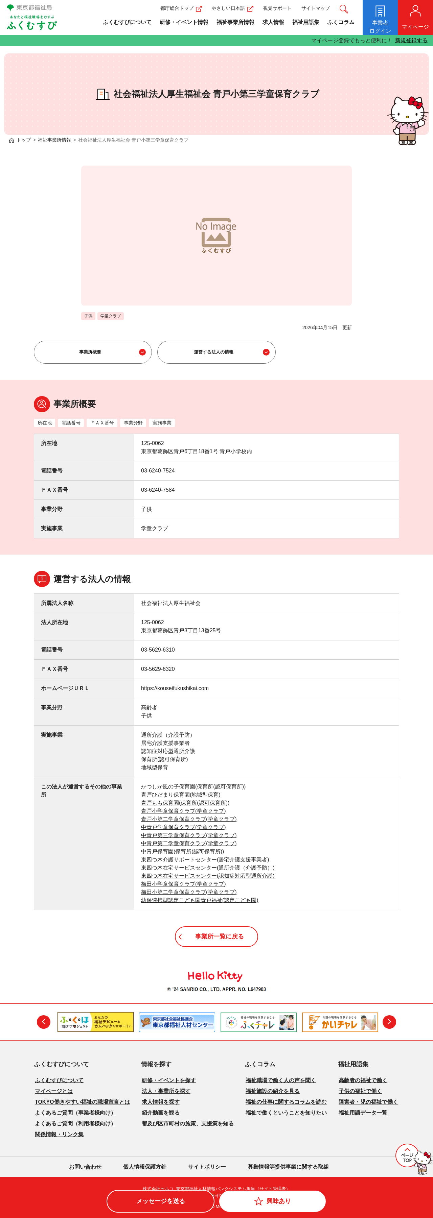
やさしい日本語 (232, 8)
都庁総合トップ (181, 8)
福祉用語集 (305, 22)
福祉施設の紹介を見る (273, 1091)
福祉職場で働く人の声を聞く (281, 1080)
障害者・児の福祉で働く (368, 1102)
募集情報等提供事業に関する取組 (288, 1167)
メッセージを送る (160, 1201)
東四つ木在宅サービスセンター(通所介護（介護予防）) (208, 868)
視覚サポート (277, 8)
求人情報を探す (161, 1102)
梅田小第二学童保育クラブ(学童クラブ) (189, 892)
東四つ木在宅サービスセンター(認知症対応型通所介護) (208, 876)
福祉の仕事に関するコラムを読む (286, 1102)
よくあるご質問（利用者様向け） (75, 1123)
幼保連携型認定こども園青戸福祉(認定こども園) (199, 900)
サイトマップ (315, 8)
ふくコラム (341, 22)
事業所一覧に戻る (219, 936)
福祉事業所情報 (235, 22)
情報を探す (156, 1064)
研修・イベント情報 (184, 22)
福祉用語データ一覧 (363, 1113)
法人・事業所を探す (166, 1091)
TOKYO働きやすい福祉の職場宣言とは (82, 1102)
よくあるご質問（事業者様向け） (75, 1113)
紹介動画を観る (161, 1113)
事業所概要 (90, 352)
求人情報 (273, 22)
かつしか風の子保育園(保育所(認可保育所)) (193, 786)
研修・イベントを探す (169, 1080)
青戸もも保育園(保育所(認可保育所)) (185, 803)
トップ (24, 140)
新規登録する (411, 40)
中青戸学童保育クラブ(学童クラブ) (183, 827)
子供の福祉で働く (360, 1091)
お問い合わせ (85, 1167)
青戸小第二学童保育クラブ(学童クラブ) (189, 819)
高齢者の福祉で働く (363, 1080)
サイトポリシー (207, 1167)
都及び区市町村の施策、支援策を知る (188, 1123)
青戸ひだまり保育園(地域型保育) (181, 795)
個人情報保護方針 (144, 1167)
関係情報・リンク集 (59, 1134)
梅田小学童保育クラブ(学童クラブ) (183, 884)
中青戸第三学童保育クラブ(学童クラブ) (189, 835)
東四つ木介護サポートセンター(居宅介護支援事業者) (205, 859)
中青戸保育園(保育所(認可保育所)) (182, 851)
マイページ (415, 27)
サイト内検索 (344, 9)
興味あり (279, 1201)
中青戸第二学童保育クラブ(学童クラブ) (189, 843)
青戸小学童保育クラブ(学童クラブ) (183, 811)
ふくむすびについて (127, 22)
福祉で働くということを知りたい (286, 1113)
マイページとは (54, 1091)
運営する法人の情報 (213, 352)
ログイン (380, 26)
